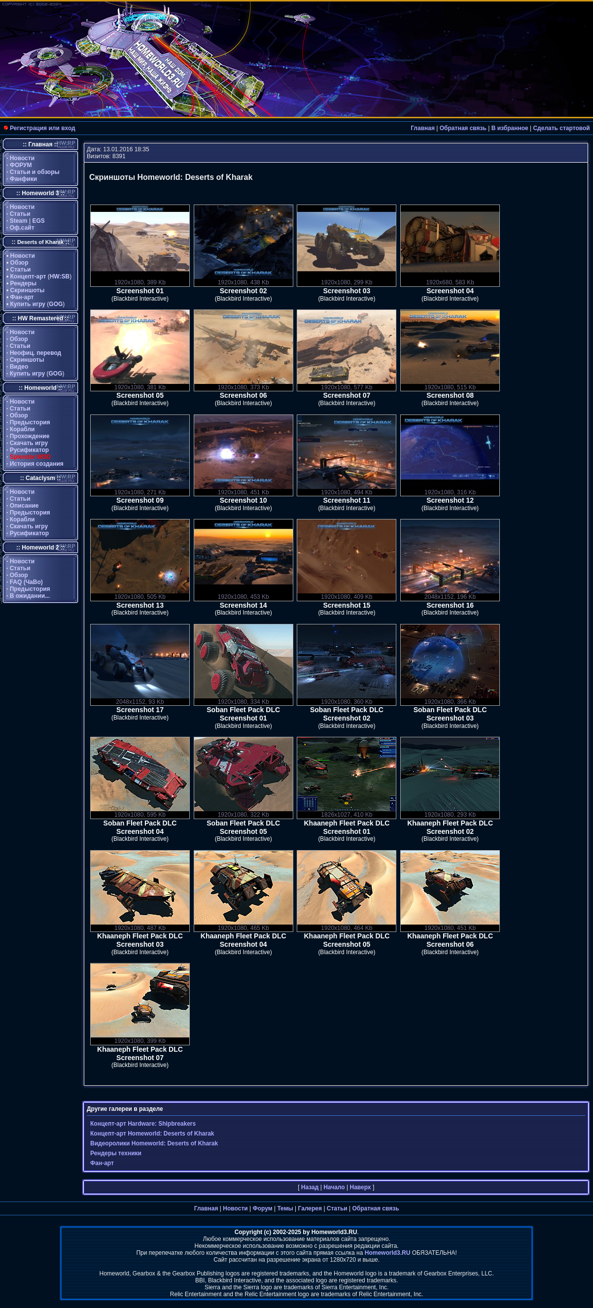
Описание (24, 505)
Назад (310, 1187)
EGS (39, 220)
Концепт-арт (28, 276)
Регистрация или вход (42, 128)
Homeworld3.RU (388, 1252)
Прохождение (30, 436)
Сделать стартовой (561, 128)
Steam (19, 220)
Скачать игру (29, 443)
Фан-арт (22, 297)
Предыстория (30, 422)
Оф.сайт (22, 227)
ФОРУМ (21, 165)
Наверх (360, 1187)
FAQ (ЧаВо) (26, 582)
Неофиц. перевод (36, 352)
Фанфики (23, 178)
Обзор (19, 262)
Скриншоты (27, 290)
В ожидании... (30, 595)
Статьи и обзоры (35, 172)
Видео (19, 366)
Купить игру (27, 304)
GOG (56, 304)
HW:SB (60, 276)
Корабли (22, 429)
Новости (22, 158)
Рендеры (23, 283)
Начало (334, 1187)
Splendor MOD (30, 456)
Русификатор (29, 450)
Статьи (20, 213)
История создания (37, 463)
